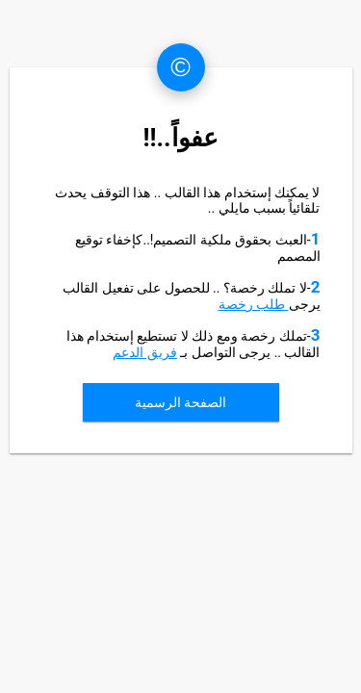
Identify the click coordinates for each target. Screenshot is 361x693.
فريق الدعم (144, 352)
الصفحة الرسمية (180, 402)
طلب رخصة (254, 304)
